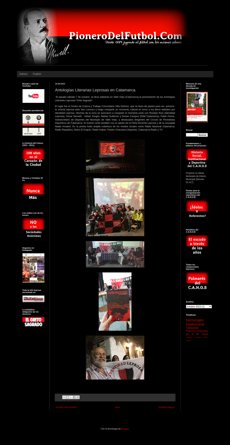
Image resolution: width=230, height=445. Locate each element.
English (37, 73)
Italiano (23, 73)
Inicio (117, 407)
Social (205, 334)
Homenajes (195, 320)
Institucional (195, 324)
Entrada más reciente (66, 407)
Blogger (125, 429)
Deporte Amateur (193, 337)
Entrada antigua (166, 407)
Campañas (192, 327)
